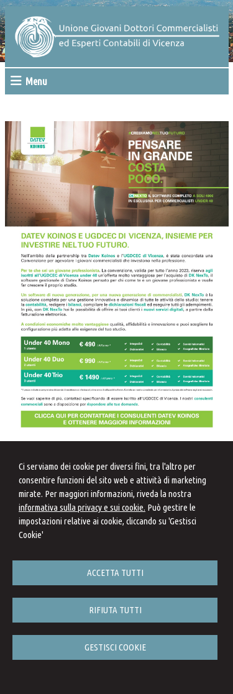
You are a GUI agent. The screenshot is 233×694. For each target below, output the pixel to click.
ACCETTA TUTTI (115, 572)
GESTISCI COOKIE (115, 647)
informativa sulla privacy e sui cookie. (82, 507)
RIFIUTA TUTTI (115, 610)
